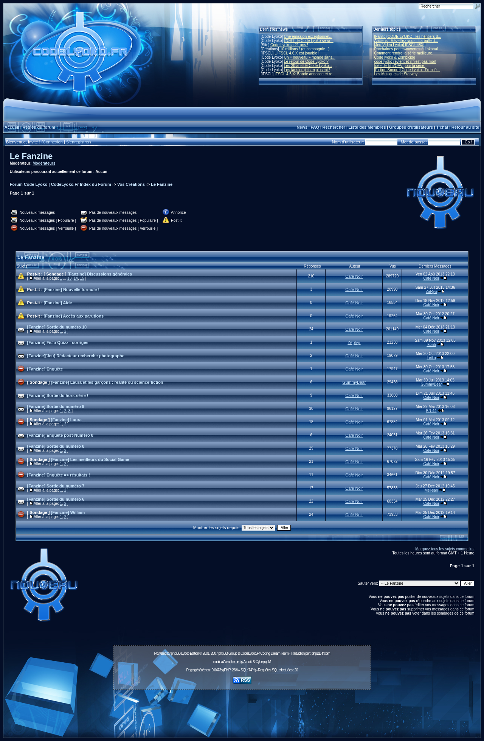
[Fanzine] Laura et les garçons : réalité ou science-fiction (107, 382)
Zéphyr (353, 342)
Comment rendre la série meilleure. (403, 53)
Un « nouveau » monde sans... (309, 57)
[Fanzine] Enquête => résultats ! (58, 475)
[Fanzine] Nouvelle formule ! (71, 289)
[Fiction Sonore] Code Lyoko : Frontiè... (407, 70)
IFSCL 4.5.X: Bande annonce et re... (305, 74)
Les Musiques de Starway (396, 74)
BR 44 (431, 411)
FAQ (315, 127)
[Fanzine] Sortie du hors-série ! (57, 395)
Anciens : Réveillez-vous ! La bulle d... (406, 41)
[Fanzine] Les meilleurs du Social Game (90, 459)
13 (69, 278)
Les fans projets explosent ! (307, 70)
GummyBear (354, 382)
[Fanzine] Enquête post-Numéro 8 (60, 435)
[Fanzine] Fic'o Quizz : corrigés (57, 342)
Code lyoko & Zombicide (394, 57)
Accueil (12, 127)
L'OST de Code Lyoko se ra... (309, 41)
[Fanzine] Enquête (45, 369)
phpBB (175, 653)
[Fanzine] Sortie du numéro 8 (56, 446)
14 (76, 278)
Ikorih (431, 344)
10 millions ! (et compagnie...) (305, 49)
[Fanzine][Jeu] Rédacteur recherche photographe (75, 355)
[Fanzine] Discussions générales (100, 274)
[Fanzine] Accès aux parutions (74, 316)
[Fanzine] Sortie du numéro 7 (56, 486)
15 (82, 278)
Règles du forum (38, 127)
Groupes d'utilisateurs (411, 127)
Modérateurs (44, 163)
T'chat (442, 127)
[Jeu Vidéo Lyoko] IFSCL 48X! (399, 45)
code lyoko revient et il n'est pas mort (405, 61)
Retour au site (465, 127)
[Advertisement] (242, 709)
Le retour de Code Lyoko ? (306, 61)
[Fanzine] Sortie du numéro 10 (57, 327)
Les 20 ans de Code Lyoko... (308, 66)
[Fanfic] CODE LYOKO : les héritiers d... (407, 36)
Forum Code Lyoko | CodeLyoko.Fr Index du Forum (60, 184)
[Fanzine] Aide (58, 302)
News (301, 127)
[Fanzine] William (68, 512)
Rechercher (334, 127)
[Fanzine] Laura (66, 419)
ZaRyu (431, 292)
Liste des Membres (367, 127)
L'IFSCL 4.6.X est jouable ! (297, 53)
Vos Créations (131, 184)
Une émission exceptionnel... (308, 36)
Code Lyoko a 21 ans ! (289, 45)
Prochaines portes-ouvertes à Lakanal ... (408, 49)
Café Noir (354, 276)
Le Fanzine (31, 156)
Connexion (53, 142)
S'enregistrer (78, 142)
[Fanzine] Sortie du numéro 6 (56, 499)
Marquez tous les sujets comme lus (444, 549)
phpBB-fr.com (321, 653)
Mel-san (431, 490)
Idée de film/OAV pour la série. (399, 66)
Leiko (431, 358)
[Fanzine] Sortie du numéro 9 (56, 406)
